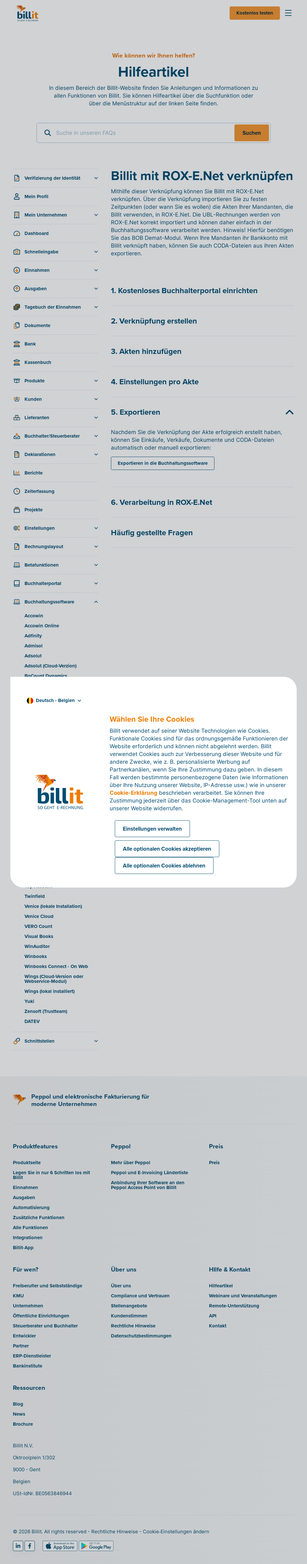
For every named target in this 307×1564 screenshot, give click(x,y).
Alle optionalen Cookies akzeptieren (167, 849)
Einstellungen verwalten (152, 829)
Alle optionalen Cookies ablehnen (164, 865)
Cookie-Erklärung (133, 793)
